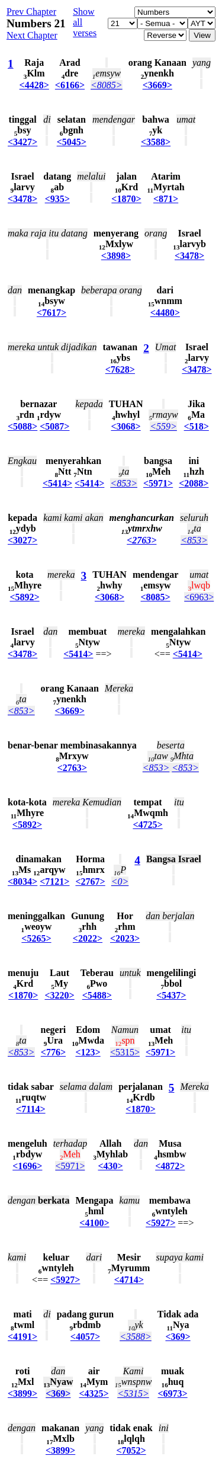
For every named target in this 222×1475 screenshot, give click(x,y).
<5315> (125, 1052)
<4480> (165, 313)
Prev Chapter (31, 12)
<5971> (158, 483)
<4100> (94, 1223)
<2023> (125, 938)
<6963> (199, 597)
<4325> (93, 1393)
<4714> (129, 1280)
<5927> (160, 1223)
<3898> (116, 256)
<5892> (24, 597)
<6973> (172, 1393)
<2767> (90, 881)
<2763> (141, 540)
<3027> (22, 540)
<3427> (22, 142)
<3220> (59, 995)
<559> (163, 426)
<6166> (70, 85)
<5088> (22, 426)
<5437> (171, 995)
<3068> (125, 426)
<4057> (85, 1337)
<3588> (155, 142)
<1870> (126, 199)
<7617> (51, 313)
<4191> (22, 1337)
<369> (177, 1337)
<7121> (54, 881)
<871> (165, 199)
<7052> (131, 1450)
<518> (196, 426)
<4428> (34, 85)
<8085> (107, 85)
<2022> (87, 938)
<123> (87, 1052)
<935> (57, 199)
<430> (110, 1166)
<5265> (36, 938)
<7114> (30, 1109)
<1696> (27, 1166)
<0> (120, 881)
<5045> (71, 142)
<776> (53, 1052)
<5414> (57, 483)
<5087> (54, 426)
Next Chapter (32, 35)
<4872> (170, 1166)
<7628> (120, 369)
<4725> (147, 825)
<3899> (22, 1393)
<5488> (97, 995)
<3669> (157, 85)
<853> (123, 483)
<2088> (193, 483)
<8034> (22, 881)
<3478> (22, 199)
